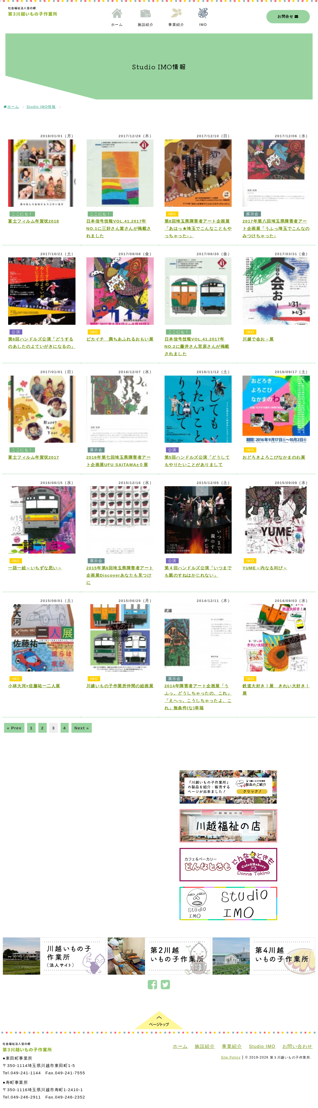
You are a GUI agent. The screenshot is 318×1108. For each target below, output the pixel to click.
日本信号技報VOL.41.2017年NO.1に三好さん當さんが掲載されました (118, 228)
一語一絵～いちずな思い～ (35, 568)
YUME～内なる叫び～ (265, 568)
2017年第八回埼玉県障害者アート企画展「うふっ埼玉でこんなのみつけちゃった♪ (276, 228)
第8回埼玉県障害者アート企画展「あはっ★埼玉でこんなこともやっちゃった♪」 (198, 228)
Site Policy (231, 1057)
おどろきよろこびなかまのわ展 (274, 457)
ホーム (117, 25)
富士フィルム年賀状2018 (33, 221)
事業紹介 (176, 25)
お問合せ (288, 16)
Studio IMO (262, 1046)
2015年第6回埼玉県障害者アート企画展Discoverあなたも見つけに (119, 575)
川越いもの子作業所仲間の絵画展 (120, 685)
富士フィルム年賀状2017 (33, 457)
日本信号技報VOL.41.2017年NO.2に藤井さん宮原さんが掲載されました (197, 346)
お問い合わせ (297, 1046)
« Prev (14, 728)
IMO (203, 25)
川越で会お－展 (258, 339)
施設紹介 (145, 25)
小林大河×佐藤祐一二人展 (34, 685)
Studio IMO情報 (41, 107)
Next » (81, 728)
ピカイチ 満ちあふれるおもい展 (120, 339)
